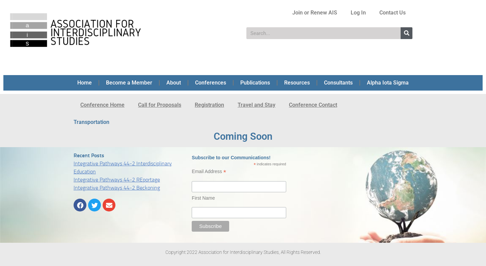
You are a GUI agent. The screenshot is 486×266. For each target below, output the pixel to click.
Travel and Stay (256, 105)
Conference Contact (313, 105)
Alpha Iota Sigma (388, 82)
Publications (255, 82)
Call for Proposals (159, 105)
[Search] (406, 33)
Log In (358, 12)
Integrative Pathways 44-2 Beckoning (117, 188)
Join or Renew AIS (314, 12)
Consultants (338, 82)
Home (84, 82)
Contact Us (392, 12)
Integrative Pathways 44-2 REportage (117, 179)
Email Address (209, 171)
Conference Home (102, 105)
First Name (203, 198)
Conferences (210, 82)
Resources (297, 82)
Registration (209, 105)
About (173, 82)
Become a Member (129, 82)
